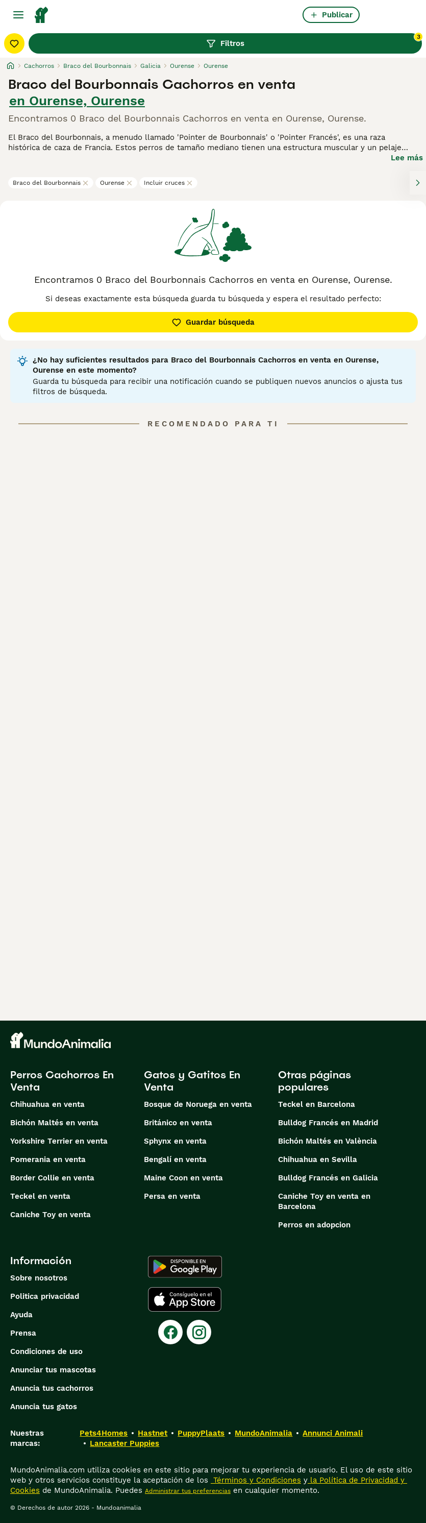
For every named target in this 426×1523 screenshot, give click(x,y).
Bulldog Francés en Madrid (328, 1122)
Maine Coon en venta (183, 1177)
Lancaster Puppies (124, 1443)
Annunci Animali (333, 1433)
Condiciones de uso (46, 1351)
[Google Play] (185, 1266)
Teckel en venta (40, 1196)
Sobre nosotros (38, 1278)
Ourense (116, 182)
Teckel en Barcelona (316, 1104)
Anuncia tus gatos (43, 1406)
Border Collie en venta (52, 1177)
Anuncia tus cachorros (51, 1388)
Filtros (314, 41)
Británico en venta (178, 1122)
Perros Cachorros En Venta (62, 1081)
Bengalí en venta (175, 1159)
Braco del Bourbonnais (51, 182)
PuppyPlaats (201, 1433)
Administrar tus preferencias (188, 1490)
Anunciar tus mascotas (53, 1369)
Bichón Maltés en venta (54, 1122)
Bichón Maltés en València (327, 1141)
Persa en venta (172, 1196)
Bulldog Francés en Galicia (328, 1177)
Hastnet (152, 1433)
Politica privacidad (44, 1296)
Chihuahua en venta (47, 1104)
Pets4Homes (104, 1433)
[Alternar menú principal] (18, 15)
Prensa (23, 1333)
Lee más (407, 157)
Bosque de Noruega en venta (198, 1104)
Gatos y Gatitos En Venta (192, 1081)
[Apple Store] (184, 1299)
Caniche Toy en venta (50, 1214)
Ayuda (21, 1314)
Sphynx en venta (175, 1141)
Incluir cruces (168, 182)
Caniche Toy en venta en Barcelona (324, 1201)
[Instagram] (199, 1332)
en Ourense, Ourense (77, 100)
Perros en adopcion (314, 1224)
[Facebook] (170, 1332)
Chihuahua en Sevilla (317, 1159)
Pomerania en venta (48, 1159)
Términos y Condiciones (256, 1480)
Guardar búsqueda (213, 322)
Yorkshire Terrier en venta (59, 1141)
